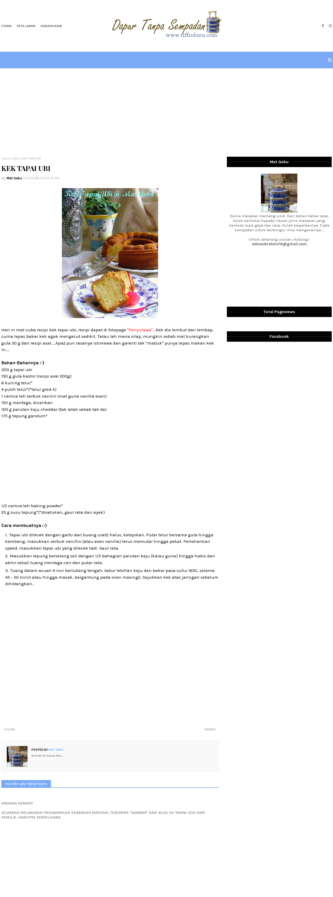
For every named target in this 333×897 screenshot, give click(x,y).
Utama (6, 26)
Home (5, 158)
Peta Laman (26, 26)
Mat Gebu (14, 178)
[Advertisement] (166, 112)
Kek (15, 158)
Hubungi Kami (51, 26)
